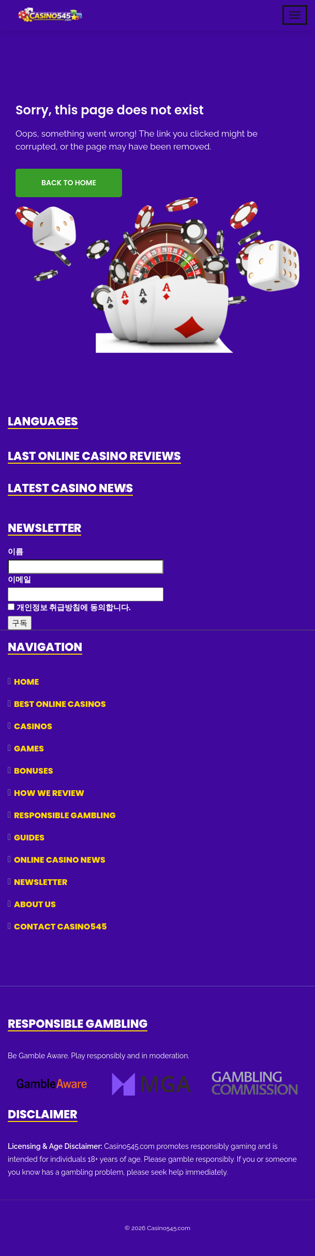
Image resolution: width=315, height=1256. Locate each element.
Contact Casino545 (60, 927)
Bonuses (33, 771)
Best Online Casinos (60, 704)
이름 (15, 551)
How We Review (49, 793)
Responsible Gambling (65, 815)
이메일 (19, 579)
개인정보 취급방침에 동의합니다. (69, 607)
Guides (29, 838)
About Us (35, 904)
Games (29, 749)
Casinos (33, 726)
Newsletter (40, 882)
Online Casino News (60, 860)
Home (26, 682)
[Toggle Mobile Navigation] (294, 15)
